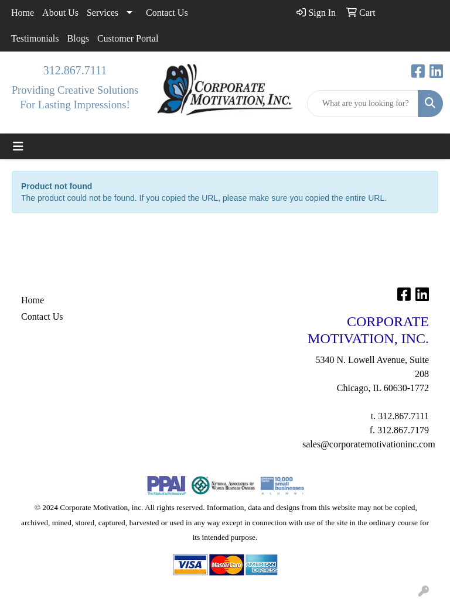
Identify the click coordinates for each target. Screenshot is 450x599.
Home (22, 13)
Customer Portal (127, 38)
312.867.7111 (75, 70)
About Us (60, 13)
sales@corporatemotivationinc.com (368, 444)
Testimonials (35, 38)
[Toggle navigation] (18, 146)
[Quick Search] (362, 103)
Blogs (78, 38)
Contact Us (167, 13)
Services (102, 13)
